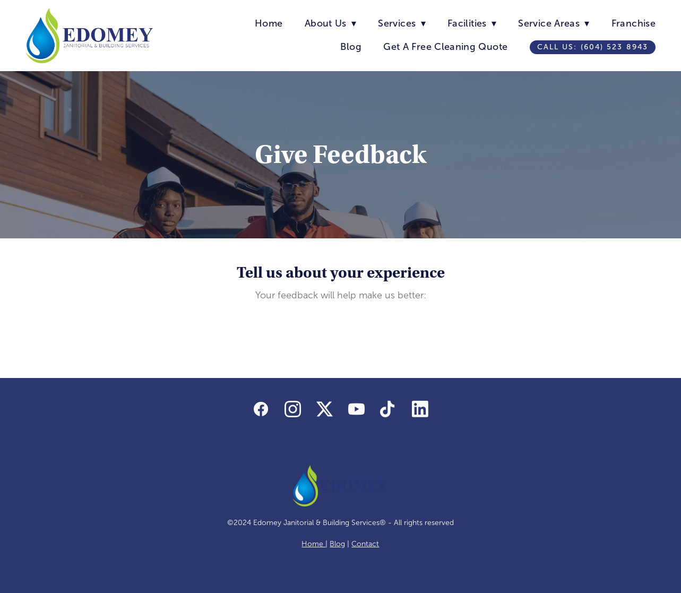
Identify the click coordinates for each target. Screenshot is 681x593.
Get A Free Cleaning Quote (445, 46)
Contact (365, 544)
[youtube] (356, 409)
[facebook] (260, 409)
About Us (330, 23)
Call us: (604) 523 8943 (592, 47)
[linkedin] (419, 409)
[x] (324, 409)
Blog (350, 46)
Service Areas (553, 23)
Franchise (633, 23)
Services (401, 23)
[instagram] (292, 409)
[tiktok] (388, 409)
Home (268, 23)
